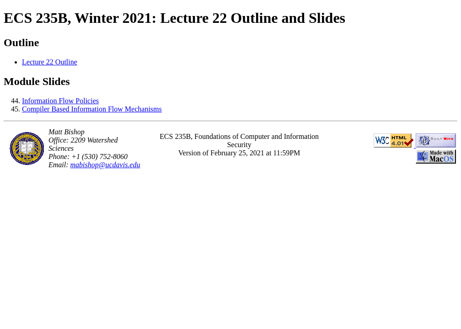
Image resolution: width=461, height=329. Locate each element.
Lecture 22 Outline (49, 62)
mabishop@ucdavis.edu (105, 165)
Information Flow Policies (60, 101)
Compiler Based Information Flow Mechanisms (92, 109)
